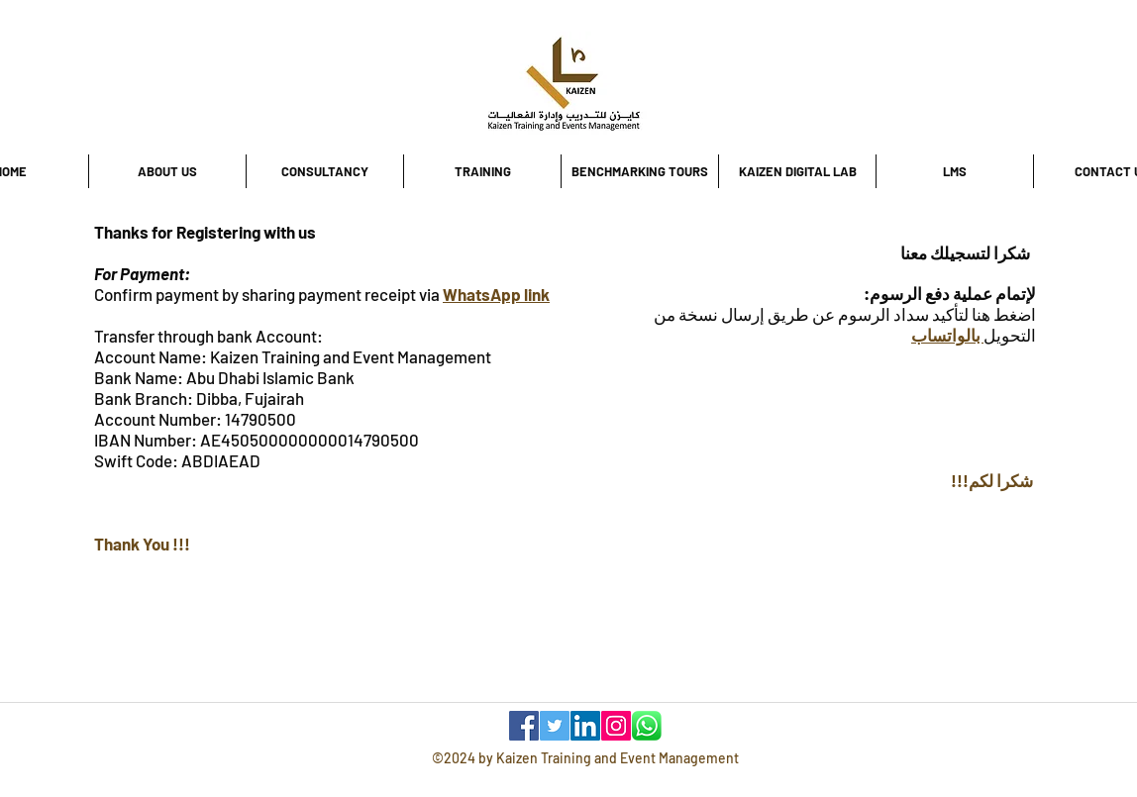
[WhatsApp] (647, 726)
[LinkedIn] (585, 726)
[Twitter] (554, 726)
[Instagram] (616, 726)
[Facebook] (524, 726)
